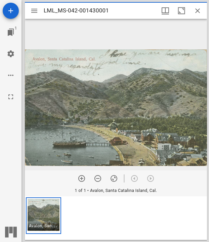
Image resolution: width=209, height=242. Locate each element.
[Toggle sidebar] (34, 11)
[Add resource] (11, 11)
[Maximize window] (181, 11)
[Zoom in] (82, 178)
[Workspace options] (11, 75)
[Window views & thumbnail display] (165, 11)
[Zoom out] (98, 178)
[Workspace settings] (11, 54)
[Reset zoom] (114, 178)
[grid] (116, 218)
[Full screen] (11, 97)
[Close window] (198, 11)
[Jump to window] (11, 32)
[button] (43, 215)
